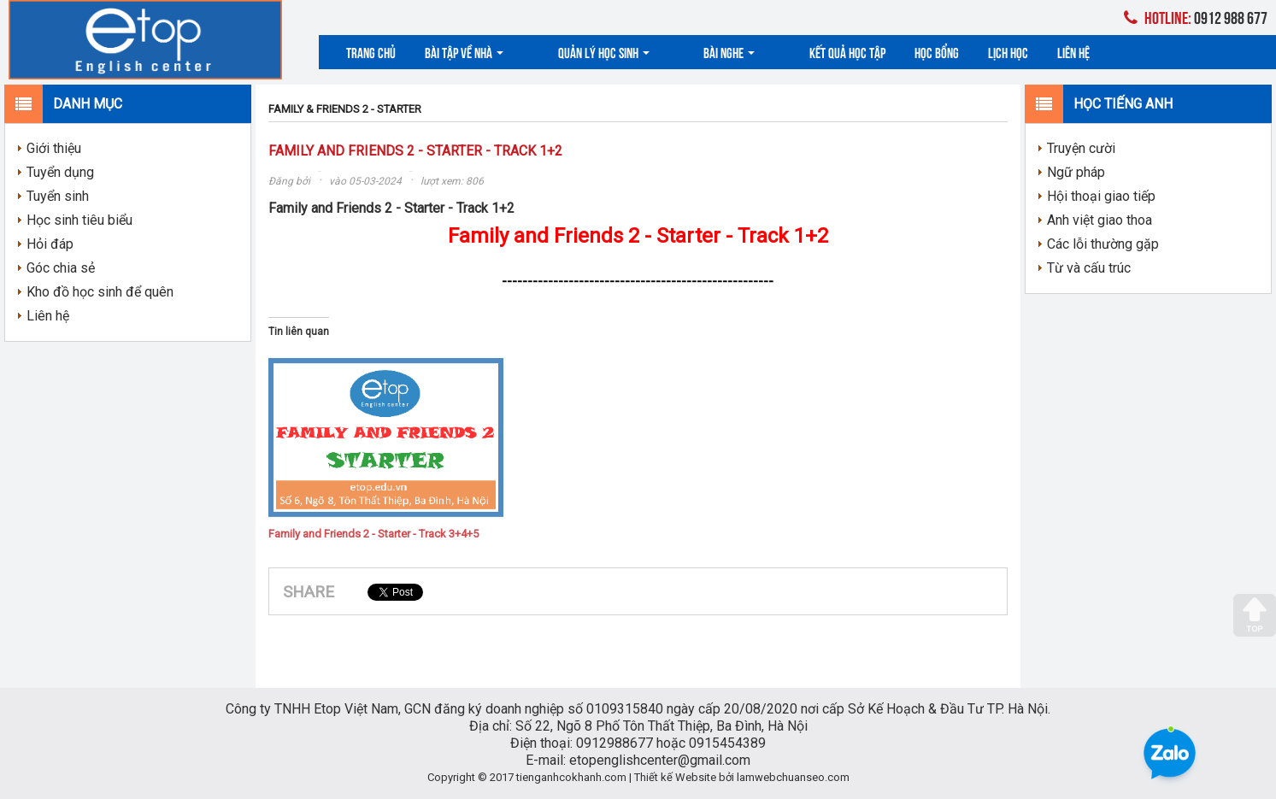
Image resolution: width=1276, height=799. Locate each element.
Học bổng (860, 52)
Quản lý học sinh (578, 52)
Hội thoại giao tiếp (1101, 196)
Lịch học (932, 52)
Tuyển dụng (60, 172)
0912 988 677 (1195, 16)
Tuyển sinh (57, 196)
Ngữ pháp (1076, 172)
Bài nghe (678, 52)
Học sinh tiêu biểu (79, 220)
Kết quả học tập (771, 52)
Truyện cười (1081, 148)
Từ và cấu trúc (1089, 268)
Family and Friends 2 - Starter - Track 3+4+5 (373, 533)
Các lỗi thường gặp (1103, 244)
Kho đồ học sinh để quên (99, 292)
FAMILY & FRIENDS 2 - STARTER (344, 109)
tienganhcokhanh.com (571, 777)
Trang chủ (371, 52)
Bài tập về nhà (464, 52)
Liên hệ (997, 52)
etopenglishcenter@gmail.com (659, 760)
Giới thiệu (53, 148)
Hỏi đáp (50, 244)
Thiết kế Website (675, 777)
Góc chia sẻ (60, 268)
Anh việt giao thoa (1099, 220)
